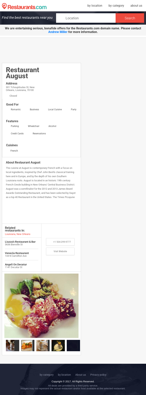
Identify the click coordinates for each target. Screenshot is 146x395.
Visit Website (60, 251)
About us (80, 374)
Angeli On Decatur (16, 264)
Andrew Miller (57, 32)
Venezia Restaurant (17, 253)
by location (94, 5)
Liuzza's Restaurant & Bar (20, 241)
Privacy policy (98, 374)
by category (116, 5)
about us (136, 5)
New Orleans (23, 234)
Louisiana (10, 234)
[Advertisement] (71, 50)
